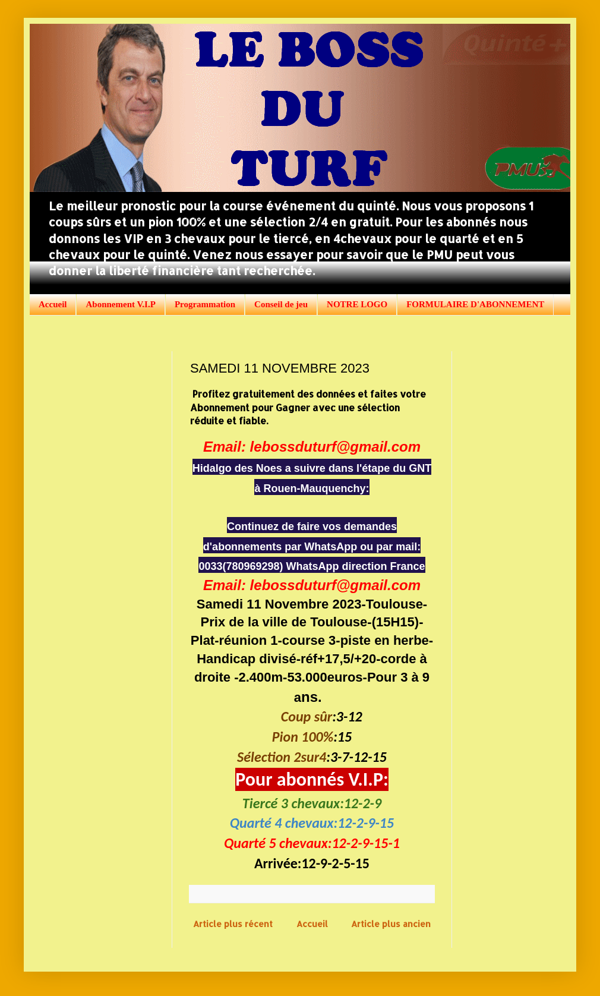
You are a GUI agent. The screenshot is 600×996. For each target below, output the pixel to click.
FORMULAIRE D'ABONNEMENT (475, 304)
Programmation (205, 304)
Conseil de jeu (281, 304)
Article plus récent (233, 924)
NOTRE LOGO (357, 304)
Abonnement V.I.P (120, 304)
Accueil (53, 304)
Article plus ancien (391, 924)
